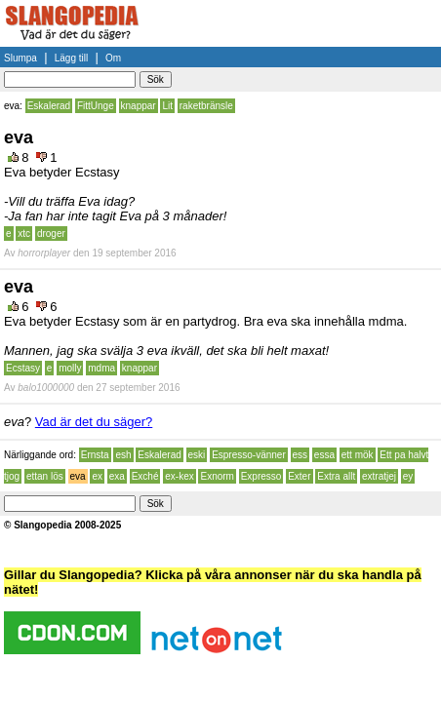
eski (197, 454)
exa (117, 476)
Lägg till (71, 58)
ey (408, 476)
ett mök (357, 454)
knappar (138, 105)
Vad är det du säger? (93, 421)
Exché (145, 476)
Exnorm (216, 476)
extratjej (379, 476)
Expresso (261, 476)
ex (97, 476)
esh (123, 454)
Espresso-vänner (249, 454)
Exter (299, 476)
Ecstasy (23, 368)
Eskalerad (48, 105)
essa (324, 454)
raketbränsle (206, 105)
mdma (101, 368)
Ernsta (95, 454)
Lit (167, 105)
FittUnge (95, 105)
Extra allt (336, 476)
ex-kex (179, 476)
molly (70, 368)
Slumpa (20, 58)
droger (51, 233)
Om (113, 58)
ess (300, 454)
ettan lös (44, 476)
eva (78, 476)
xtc (24, 233)
